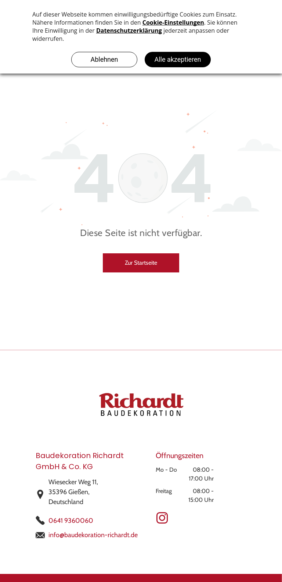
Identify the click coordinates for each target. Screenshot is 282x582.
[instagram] (162, 519)
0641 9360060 (70, 521)
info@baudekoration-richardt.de (93, 535)
